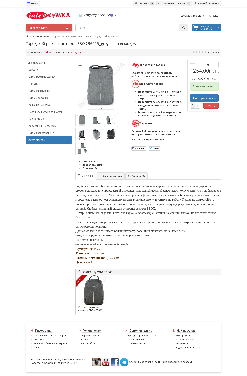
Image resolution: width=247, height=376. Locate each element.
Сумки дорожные (38, 97)
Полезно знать (136, 343)
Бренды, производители (142, 335)
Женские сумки (37, 62)
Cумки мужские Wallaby (41, 76)
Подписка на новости (187, 347)
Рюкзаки (33, 83)
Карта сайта (88, 343)
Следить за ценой (204, 78)
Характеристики (93, 164)
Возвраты (86, 339)
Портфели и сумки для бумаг (45, 111)
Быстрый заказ (205, 98)
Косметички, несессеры (42, 125)
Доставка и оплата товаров (50, 335)
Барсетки (33, 69)
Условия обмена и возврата (50, 343)
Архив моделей (40, 36)
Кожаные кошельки (39, 104)
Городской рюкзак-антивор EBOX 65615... (91, 309)
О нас (37, 347)
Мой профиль (183, 335)
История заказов (185, 339)
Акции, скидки (136, 339)
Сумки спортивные (39, 90)
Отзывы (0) (89, 168)
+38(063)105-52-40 (97, 15)
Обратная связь (90, 335)
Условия (147, 139)
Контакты (39, 339)
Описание (88, 161)
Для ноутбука (36, 118)
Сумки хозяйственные (41, 132)
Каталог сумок (48, 27)
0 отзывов (214, 52)
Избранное (181, 343)
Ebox (48, 52)
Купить (211, 105)
